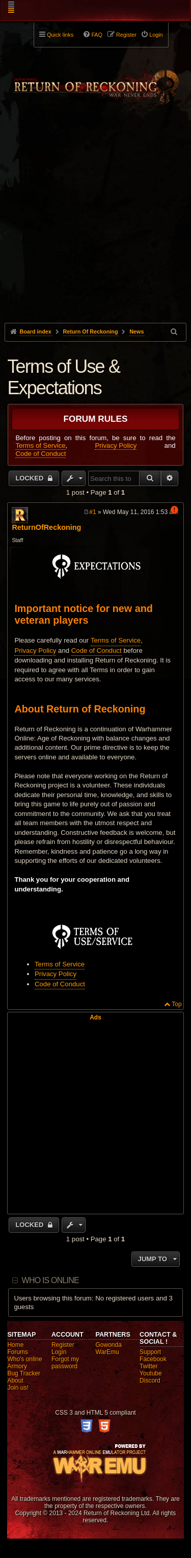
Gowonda (109, 1344)
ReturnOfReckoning (46, 527)
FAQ (96, 35)
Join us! (17, 1387)
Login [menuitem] (155, 35)
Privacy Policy (116, 445)
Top (176, 1004)
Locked (30, 478)
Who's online (24, 1359)
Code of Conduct (40, 453)
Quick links (60, 35)
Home (15, 1344)
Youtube (151, 1373)
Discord (150, 1380)
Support (150, 1352)
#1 (92, 512)
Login (58, 1352)
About (15, 1380)
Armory (17, 1366)
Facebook (153, 1359)
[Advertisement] (95, 233)
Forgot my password (65, 1363)
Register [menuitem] (126, 35)
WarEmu (107, 1352)
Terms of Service (40, 445)
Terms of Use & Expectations (63, 377)
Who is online (50, 1280)
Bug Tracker (23, 1373)
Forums (17, 1352)
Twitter (148, 1366)
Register (62, 1344)
